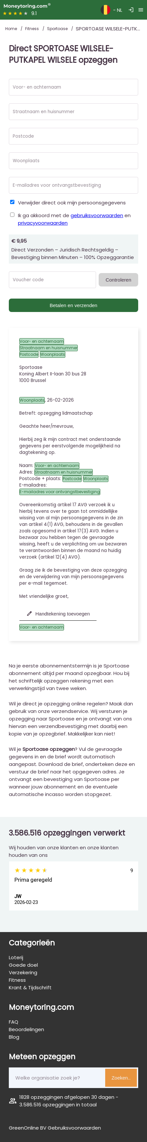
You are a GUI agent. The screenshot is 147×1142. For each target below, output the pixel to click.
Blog (14, 1036)
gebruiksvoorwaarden (97, 215)
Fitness (32, 28)
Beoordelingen (26, 1029)
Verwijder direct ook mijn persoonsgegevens (72, 202)
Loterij (16, 957)
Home (11, 28)
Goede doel (23, 964)
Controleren (118, 280)
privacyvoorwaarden (43, 222)
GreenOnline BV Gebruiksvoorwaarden (55, 1127)
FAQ (13, 1021)
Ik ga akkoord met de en (74, 219)
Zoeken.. (120, 1078)
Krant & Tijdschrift (30, 987)
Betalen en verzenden (73, 305)
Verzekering (23, 972)
